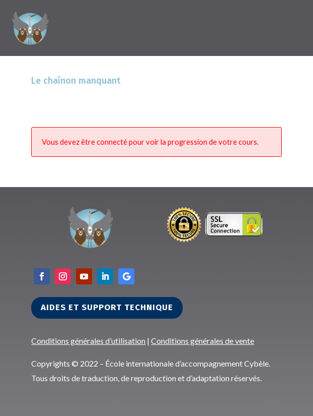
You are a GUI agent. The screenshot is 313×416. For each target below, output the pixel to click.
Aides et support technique (107, 307)
